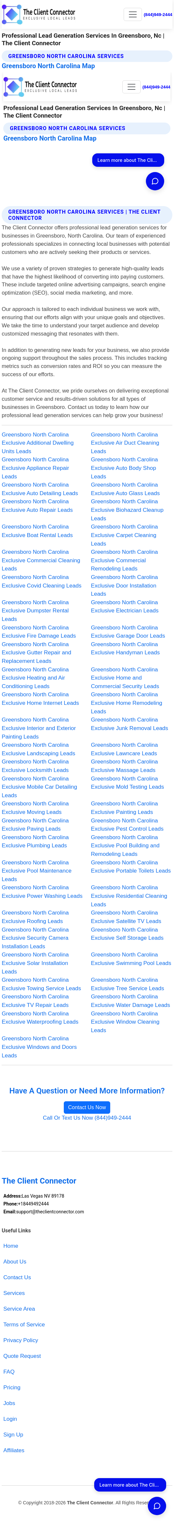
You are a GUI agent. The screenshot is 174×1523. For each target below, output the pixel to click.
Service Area (19, 1309)
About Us (14, 1262)
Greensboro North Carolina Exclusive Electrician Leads (125, 606)
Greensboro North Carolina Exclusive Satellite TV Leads (126, 917)
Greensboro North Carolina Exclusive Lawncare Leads (124, 749)
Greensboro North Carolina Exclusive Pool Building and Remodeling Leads (125, 845)
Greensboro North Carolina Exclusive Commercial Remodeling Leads (124, 560)
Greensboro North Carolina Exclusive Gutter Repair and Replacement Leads (36, 652)
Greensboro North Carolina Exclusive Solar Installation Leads (35, 963)
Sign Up (13, 1435)
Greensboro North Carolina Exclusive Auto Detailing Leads (40, 489)
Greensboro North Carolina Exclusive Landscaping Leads (38, 749)
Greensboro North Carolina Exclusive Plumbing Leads (35, 841)
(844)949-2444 (158, 14)
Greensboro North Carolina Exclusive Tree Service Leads (127, 984)
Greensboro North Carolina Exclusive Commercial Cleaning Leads (41, 560)
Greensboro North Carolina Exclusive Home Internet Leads (40, 698)
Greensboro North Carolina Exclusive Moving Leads (35, 807)
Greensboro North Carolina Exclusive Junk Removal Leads (129, 724)
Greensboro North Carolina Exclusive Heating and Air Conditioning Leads (35, 677)
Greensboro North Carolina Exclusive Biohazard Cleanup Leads (127, 509)
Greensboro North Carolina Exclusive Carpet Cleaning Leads (124, 535)
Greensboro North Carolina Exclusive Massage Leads (124, 766)
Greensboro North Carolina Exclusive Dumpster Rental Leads (35, 610)
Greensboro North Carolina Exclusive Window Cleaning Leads (125, 1022)
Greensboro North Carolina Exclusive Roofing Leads (35, 917)
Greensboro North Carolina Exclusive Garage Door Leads (128, 632)
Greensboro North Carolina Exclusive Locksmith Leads (35, 766)
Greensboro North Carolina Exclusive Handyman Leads (125, 648)
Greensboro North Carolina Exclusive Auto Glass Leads (125, 489)
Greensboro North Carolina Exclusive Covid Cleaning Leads (41, 581)
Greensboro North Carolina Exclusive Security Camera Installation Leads (35, 938)
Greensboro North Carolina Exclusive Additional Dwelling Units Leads (38, 443)
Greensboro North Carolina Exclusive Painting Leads (124, 807)
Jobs (9, 1403)
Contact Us (17, 1277)
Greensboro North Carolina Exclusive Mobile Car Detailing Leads (39, 787)
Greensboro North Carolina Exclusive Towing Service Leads (41, 984)
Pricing (11, 1387)
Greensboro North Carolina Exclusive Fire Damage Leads (39, 632)
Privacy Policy (20, 1340)
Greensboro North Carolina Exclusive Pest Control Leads (127, 825)
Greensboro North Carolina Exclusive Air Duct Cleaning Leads (125, 443)
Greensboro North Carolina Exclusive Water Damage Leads (130, 1000)
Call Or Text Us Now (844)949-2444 (87, 1118)
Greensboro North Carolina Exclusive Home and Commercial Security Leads (125, 677)
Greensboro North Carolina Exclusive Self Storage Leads (127, 934)
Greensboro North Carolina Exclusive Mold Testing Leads (127, 783)
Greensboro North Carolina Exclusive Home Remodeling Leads (126, 702)
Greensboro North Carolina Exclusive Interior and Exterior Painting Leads (39, 728)
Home (10, 1246)
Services (14, 1293)
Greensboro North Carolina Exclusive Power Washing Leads (42, 891)
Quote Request (22, 1356)
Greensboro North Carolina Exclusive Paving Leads (35, 825)
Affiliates (13, 1450)
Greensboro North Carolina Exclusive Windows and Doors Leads (39, 1046)
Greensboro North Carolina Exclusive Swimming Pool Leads (131, 959)
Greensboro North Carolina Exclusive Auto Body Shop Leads (124, 467)
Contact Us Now (87, 1107)
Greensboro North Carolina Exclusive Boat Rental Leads (37, 531)
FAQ (8, 1372)
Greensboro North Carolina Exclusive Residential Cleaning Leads (129, 895)
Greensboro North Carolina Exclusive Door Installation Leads (124, 585)
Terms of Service (24, 1324)
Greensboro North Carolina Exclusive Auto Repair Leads (37, 505)
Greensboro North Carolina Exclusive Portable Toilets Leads (131, 866)
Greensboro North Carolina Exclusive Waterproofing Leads (40, 1018)
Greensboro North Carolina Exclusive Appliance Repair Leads (35, 467)
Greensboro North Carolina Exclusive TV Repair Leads (35, 1000)
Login (10, 1419)
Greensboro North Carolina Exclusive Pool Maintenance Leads (36, 870)
